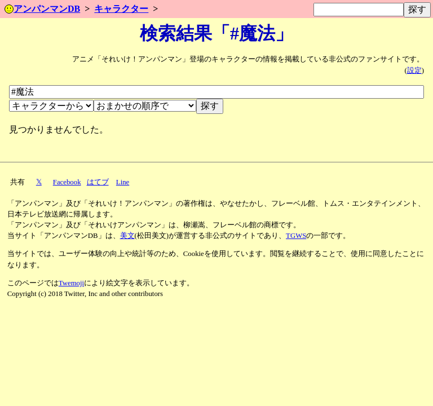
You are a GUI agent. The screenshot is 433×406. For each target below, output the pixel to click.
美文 (127, 236)
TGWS (296, 236)
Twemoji (71, 283)
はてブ (98, 182)
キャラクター (121, 9)
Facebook (67, 182)
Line (122, 182)
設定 (414, 70)
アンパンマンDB (42, 9)
